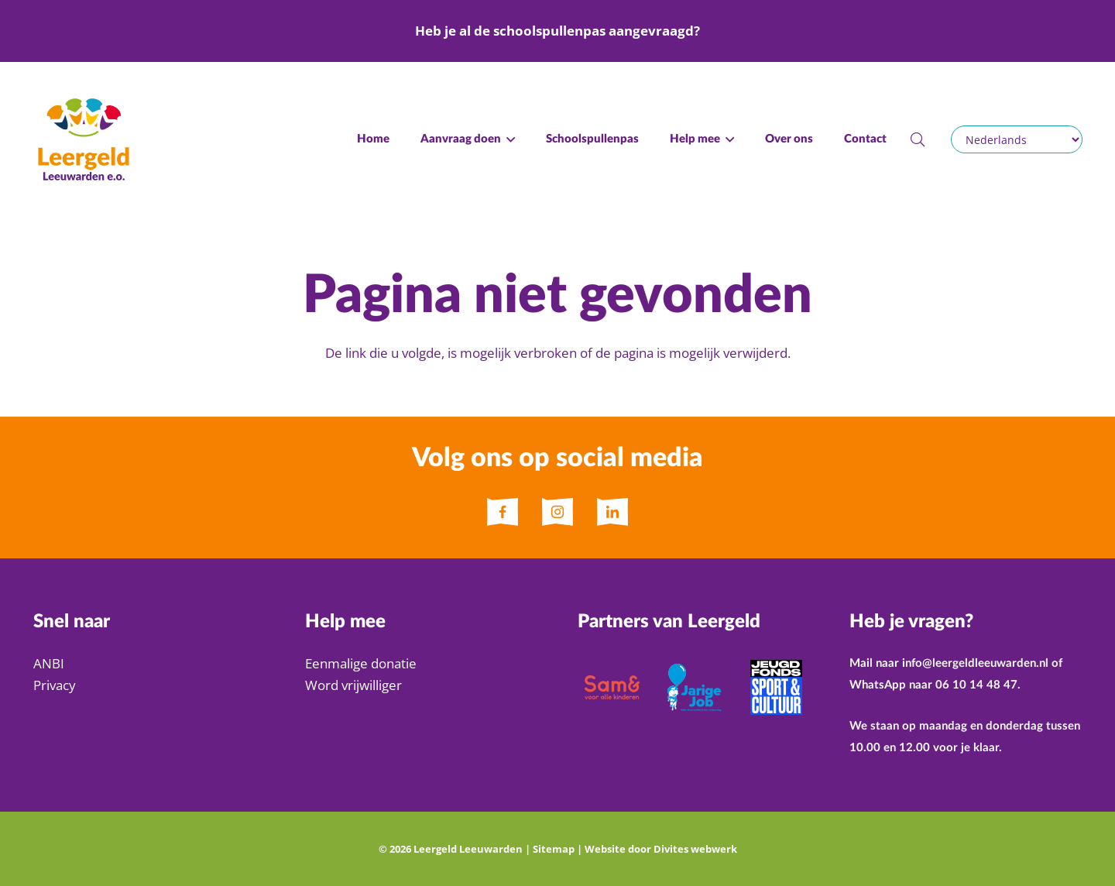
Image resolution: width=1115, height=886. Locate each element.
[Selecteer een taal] (1016, 139)
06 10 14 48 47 (976, 685)
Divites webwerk (695, 849)
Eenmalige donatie (361, 663)
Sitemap (554, 849)
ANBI (48, 663)
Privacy (54, 685)
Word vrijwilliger (353, 685)
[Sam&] (612, 687)
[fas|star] (502, 512)
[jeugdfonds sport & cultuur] (776, 687)
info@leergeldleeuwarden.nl (975, 663)
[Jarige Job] (694, 687)
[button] (508, 139)
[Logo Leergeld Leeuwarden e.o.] (83, 139)
